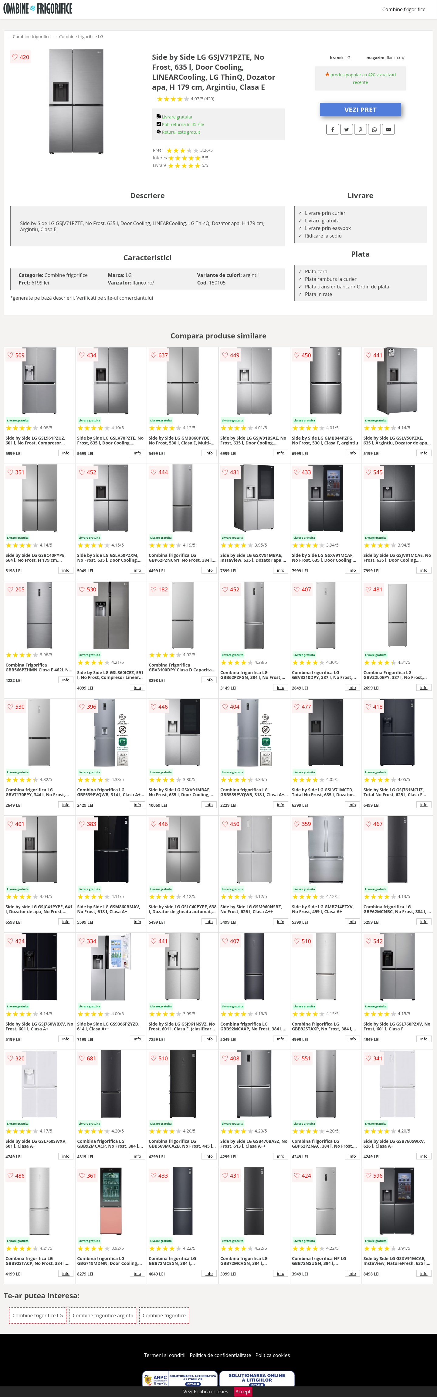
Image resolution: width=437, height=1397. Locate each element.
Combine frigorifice (403, 9)
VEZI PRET (360, 109)
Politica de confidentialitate (220, 1355)
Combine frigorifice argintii (103, 1315)
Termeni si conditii (165, 1355)
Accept (243, 1391)
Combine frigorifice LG (81, 36)
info (65, 453)
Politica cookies (273, 1355)
